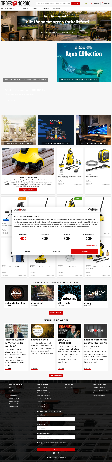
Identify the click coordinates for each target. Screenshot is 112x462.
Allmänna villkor (43, 387)
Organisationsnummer (44, 433)
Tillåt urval (56, 251)
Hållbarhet (13, 396)
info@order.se (103, 390)
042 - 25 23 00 (104, 387)
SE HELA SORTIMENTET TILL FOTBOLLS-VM (57, 32)
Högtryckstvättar (28, 190)
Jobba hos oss (14, 401)
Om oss (11, 390)
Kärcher (60, 174)
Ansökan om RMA (43, 396)
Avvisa (27, 251)
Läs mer (8, 305)
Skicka (56, 449)
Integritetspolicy (43, 404)
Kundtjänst (42, 384)
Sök (76, 3)
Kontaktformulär (99, 396)
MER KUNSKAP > (56, 313)
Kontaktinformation (100, 393)
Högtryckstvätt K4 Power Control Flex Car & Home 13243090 (69, 176)
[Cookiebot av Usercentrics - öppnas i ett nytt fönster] (89, 209)
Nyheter (25, 8)
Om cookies (41, 406)
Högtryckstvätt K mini (92, 176)
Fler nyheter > (56, 375)
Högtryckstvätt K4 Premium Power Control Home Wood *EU (98, 267)
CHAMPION (12, 100)
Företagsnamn (41, 424)
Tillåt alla (84, 251)
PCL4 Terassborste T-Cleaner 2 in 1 (40, 266)
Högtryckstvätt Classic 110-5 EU (11, 266)
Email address (41, 415)
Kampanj (34, 8)
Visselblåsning (14, 398)
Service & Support (43, 393)
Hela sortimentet (8, 8)
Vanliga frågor (42, 390)
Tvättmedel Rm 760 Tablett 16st (67, 266)
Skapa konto (69, 387)
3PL (10, 387)
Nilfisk (4, 223)
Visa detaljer (90, 245)
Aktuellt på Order (15, 404)
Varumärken (56, 8)
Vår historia (13, 393)
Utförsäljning (45, 8)
